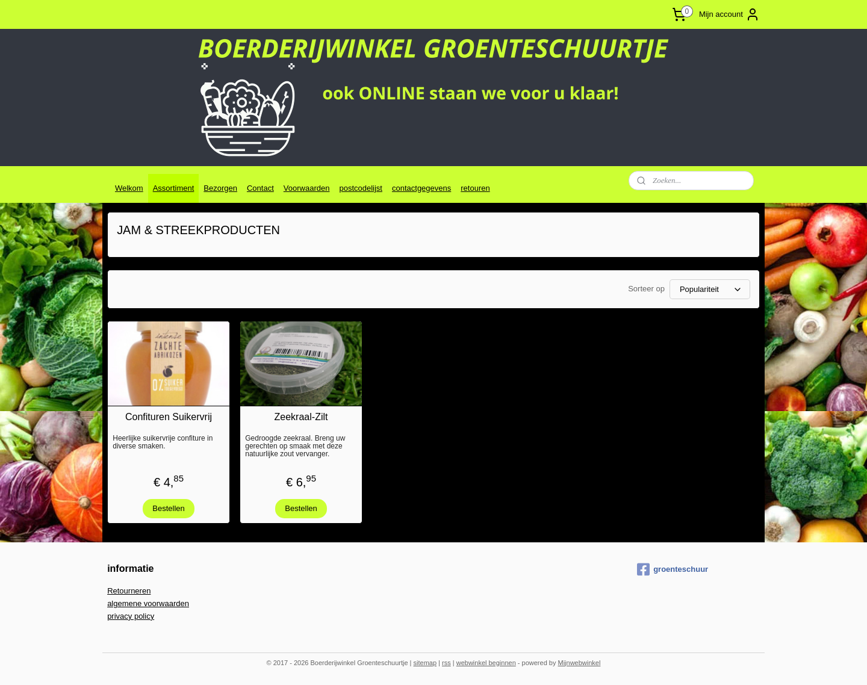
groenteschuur (672, 569)
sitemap (425, 662)
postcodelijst (360, 188)
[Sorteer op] (710, 289)
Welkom (129, 188)
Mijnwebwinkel (579, 662)
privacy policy (130, 616)
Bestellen (168, 508)
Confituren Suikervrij (168, 417)
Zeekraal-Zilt (301, 417)
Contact (260, 188)
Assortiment (173, 188)
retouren (475, 188)
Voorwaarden (307, 188)
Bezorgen (220, 188)
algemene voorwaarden (148, 603)
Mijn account (729, 14)
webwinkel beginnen (486, 662)
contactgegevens (421, 188)
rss (446, 662)
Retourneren (129, 590)
